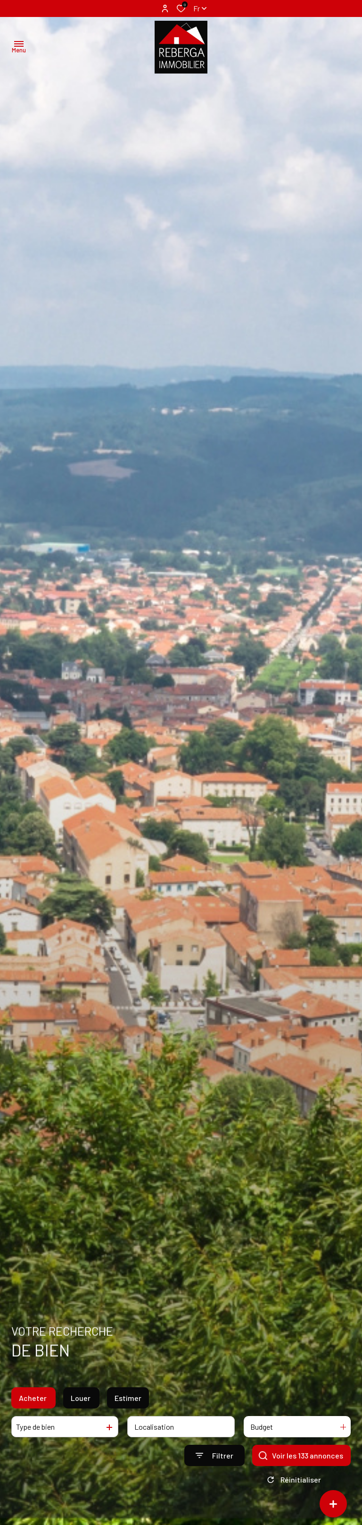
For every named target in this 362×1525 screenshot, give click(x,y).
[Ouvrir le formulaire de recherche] (214, 1461)
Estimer (128, 1403)
